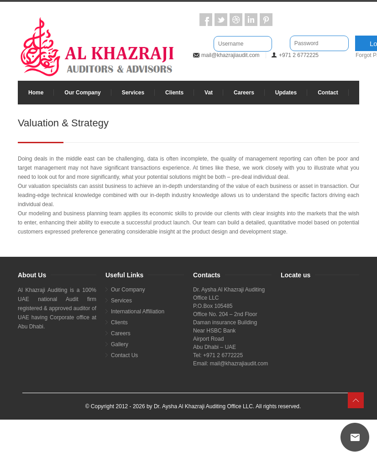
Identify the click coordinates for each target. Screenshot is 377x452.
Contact (328, 92)
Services (133, 92)
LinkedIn (251, 19)
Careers (244, 92)
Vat (208, 92)
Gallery (119, 344)
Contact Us (124, 355)
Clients (174, 92)
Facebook (205, 19)
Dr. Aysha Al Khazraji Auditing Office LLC (203, 406)
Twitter (221, 19)
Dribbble (236, 19)
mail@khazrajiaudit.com (230, 55)
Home (35, 92)
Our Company (82, 92)
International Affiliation (137, 311)
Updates (286, 92)
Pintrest (266, 19)
